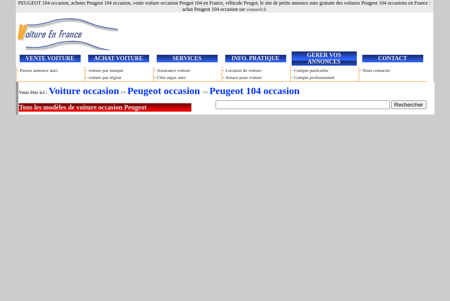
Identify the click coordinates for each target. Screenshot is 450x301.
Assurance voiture (174, 70)
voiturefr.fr (257, 9)
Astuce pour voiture (244, 77)
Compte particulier (311, 70)
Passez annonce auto (39, 70)
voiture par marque (106, 70)
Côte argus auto (171, 77)
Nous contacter (376, 70)
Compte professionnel (314, 77)
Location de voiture (244, 70)
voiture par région (105, 77)
